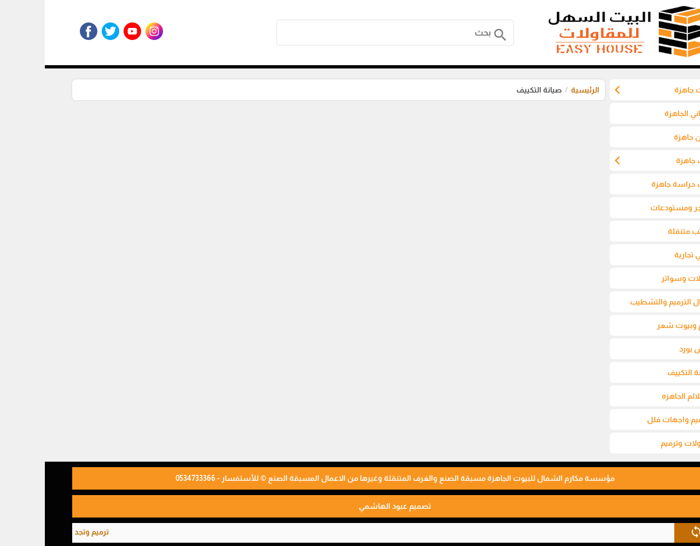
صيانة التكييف (494, 89)
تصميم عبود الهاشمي (350, 506)
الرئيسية (540, 89)
